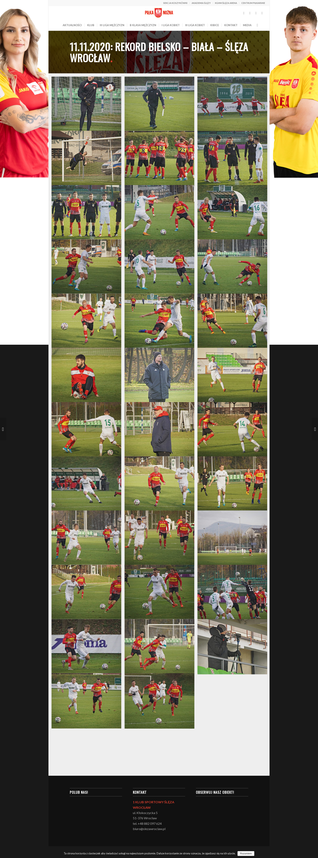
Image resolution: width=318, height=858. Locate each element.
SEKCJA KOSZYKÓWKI (175, 3)
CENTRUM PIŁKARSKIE (253, 3)
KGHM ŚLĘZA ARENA (226, 3)
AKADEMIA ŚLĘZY (201, 3)
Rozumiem (246, 853)
